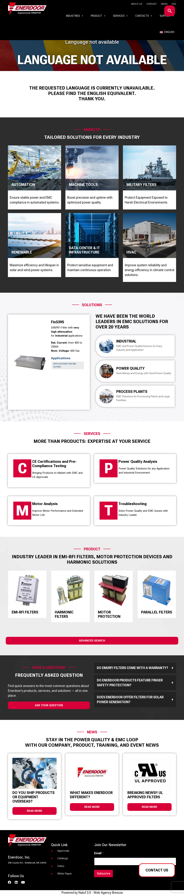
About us (136, 4)
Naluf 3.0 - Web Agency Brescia (101, 892)
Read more (34, 810)
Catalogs (62, 858)
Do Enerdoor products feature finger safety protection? (135, 682)
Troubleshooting (132, 504)
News (164, 4)
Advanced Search (92, 640)
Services (120, 16)
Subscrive (103, 873)
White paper (64, 873)
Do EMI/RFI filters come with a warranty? (135, 668)
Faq (174, 4)
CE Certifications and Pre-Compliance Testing (54, 463)
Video (60, 866)
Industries (75, 16)
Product (98, 16)
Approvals (63, 850)
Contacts (144, 16)
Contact (151, 4)
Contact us (157, 870)
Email (99, 853)
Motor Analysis (45, 504)
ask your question (49, 705)
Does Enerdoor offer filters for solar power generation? (135, 699)
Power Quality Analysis (137, 461)
